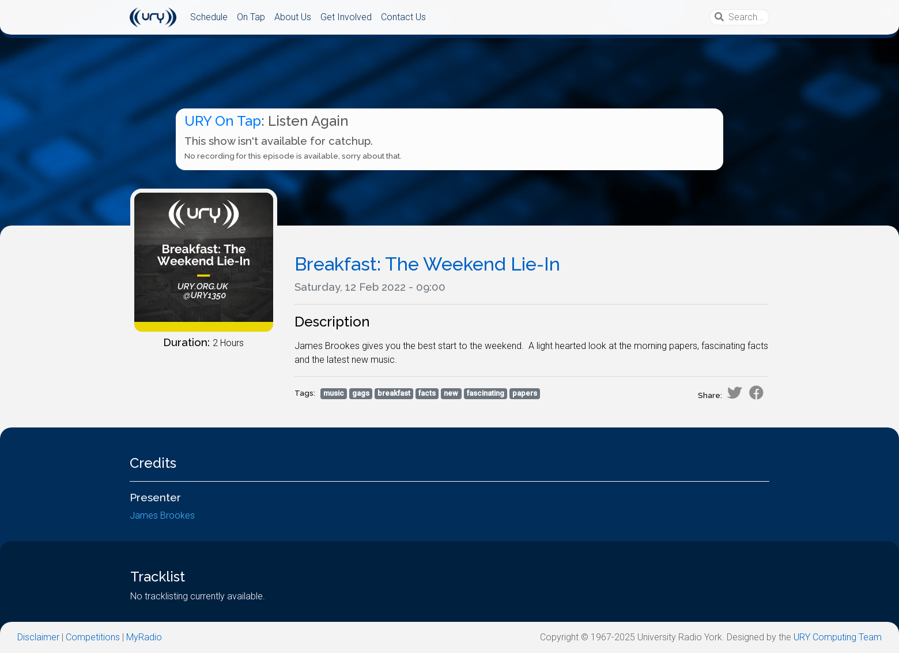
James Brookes (162, 515)
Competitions (93, 637)
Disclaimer (38, 637)
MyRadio (144, 637)
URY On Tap (222, 120)
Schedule (209, 17)
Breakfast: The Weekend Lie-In (427, 264)
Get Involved (346, 17)
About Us (292, 17)
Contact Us (403, 17)
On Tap (251, 17)
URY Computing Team (838, 637)
